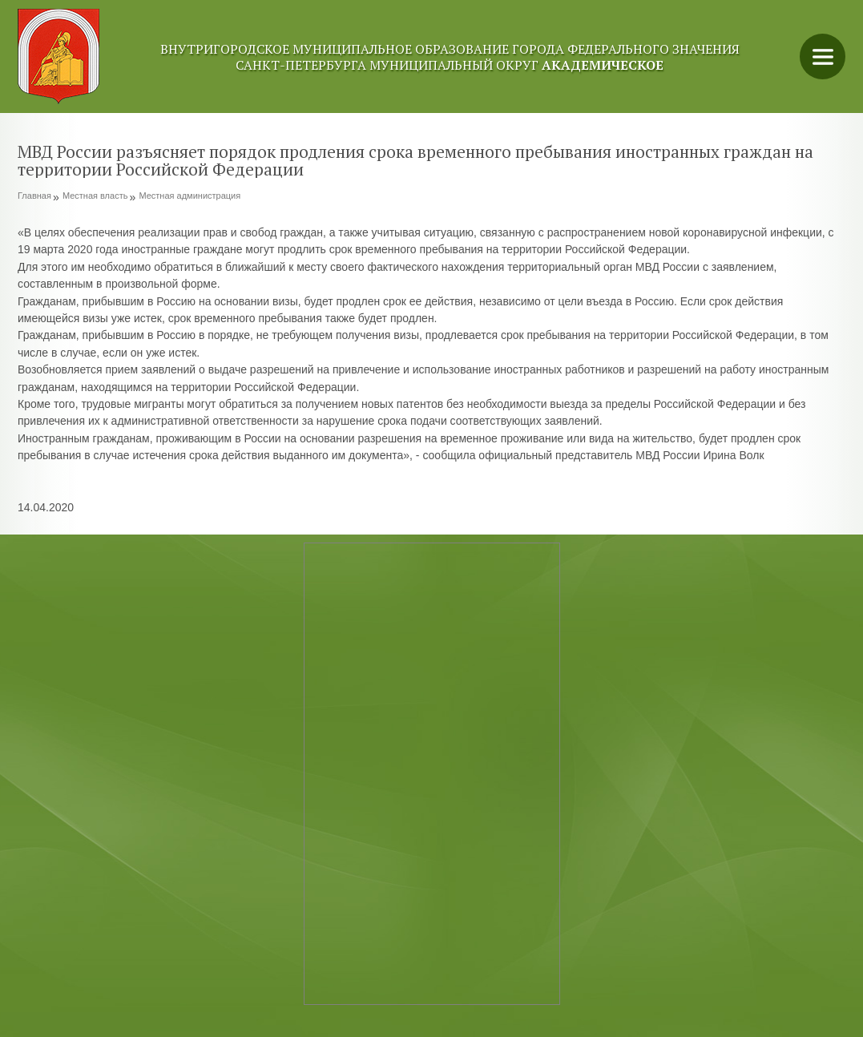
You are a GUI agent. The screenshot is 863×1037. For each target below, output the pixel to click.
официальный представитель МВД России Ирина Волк (621, 455)
